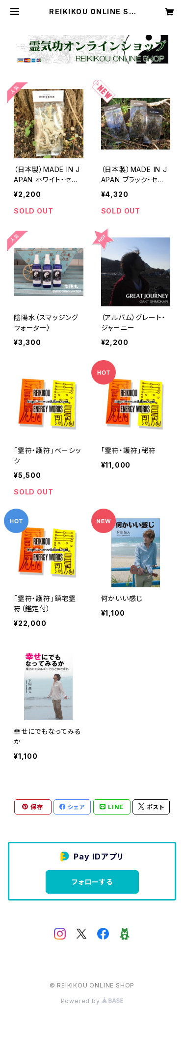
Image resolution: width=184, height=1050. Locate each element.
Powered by (92, 1001)
